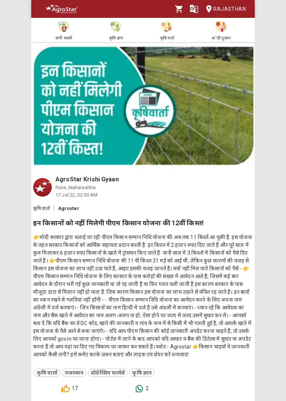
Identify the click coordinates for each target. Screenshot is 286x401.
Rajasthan (223, 9)
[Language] (194, 8)
